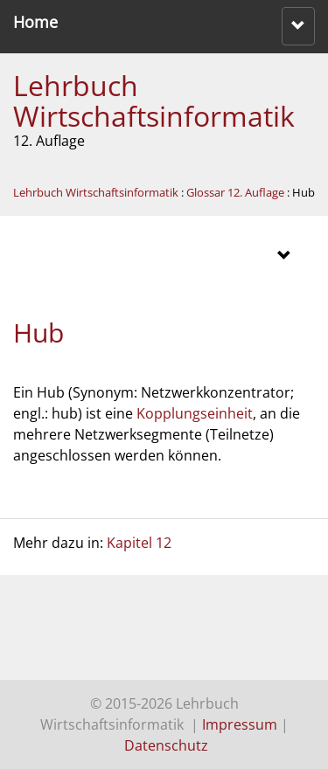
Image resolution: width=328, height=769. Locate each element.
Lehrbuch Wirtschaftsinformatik (154, 100)
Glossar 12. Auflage (235, 192)
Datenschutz (166, 745)
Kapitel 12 (139, 542)
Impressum (239, 724)
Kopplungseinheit (194, 413)
